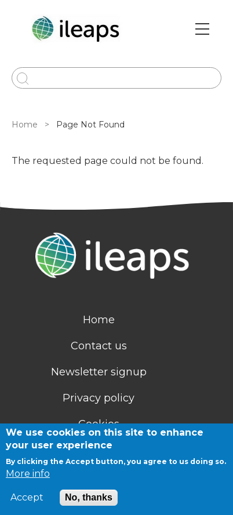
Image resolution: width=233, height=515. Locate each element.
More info (28, 473)
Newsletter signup (99, 372)
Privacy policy (98, 398)
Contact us (99, 345)
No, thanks (88, 497)
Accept (26, 497)
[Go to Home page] (77, 28)
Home (25, 124)
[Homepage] (116, 257)
